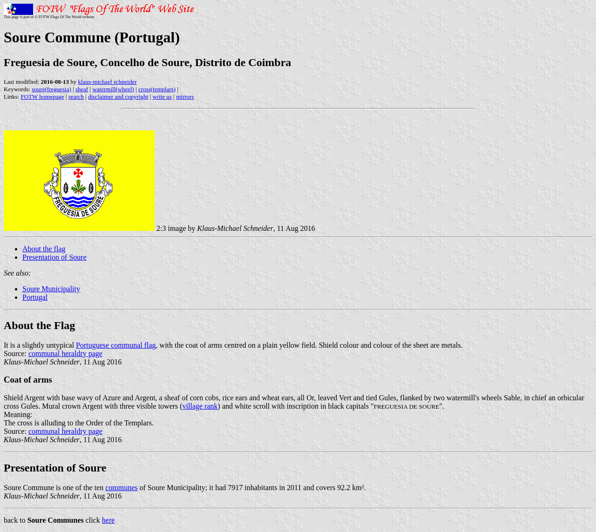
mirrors (185, 96)
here (108, 520)
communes (121, 488)
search (76, 96)
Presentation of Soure (54, 257)
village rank (200, 406)
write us (162, 96)
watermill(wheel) (113, 89)
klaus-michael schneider (107, 81)
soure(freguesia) (51, 89)
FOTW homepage (42, 96)
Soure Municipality (51, 289)
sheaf (81, 89)
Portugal (34, 297)
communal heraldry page (65, 353)
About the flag (43, 249)
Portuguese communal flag (116, 345)
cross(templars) (157, 89)
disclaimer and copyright (118, 96)
